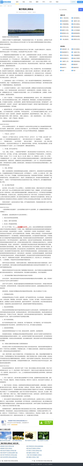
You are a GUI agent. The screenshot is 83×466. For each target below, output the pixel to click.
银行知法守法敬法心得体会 (34, 448)
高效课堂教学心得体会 (67, 21)
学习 (44, 1)
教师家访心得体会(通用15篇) (69, 33)
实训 (63, 70)
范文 (24, 1)
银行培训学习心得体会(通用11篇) (9, 452)
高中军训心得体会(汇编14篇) (69, 36)
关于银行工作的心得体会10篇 (34, 450)
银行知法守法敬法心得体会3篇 (8, 450)
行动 (30, 1)
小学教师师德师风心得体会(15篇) (70, 24)
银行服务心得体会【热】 (33, 452)
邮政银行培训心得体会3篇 (7, 446)
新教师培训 (76, 67)
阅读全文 (29, 12)
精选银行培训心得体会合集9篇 (11, 460)
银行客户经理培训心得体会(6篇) (9, 455)
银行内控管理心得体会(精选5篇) (9, 457)
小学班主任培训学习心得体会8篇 (70, 27)
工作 (50, 1)
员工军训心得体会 (66, 55)
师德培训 (64, 64)
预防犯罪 (75, 64)
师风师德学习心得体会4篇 (68, 58)
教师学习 (64, 67)
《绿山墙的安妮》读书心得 (68, 39)
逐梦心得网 (40, 464)
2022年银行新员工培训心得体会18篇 (44, 460)
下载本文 (34, 12)
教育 (37, 1)
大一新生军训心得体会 (67, 18)
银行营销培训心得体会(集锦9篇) (35, 446)
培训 (57, 1)
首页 (17, 1)
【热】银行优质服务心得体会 (34, 455)
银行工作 (10, 6)
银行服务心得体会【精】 (33, 457)
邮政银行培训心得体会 (6, 448)
